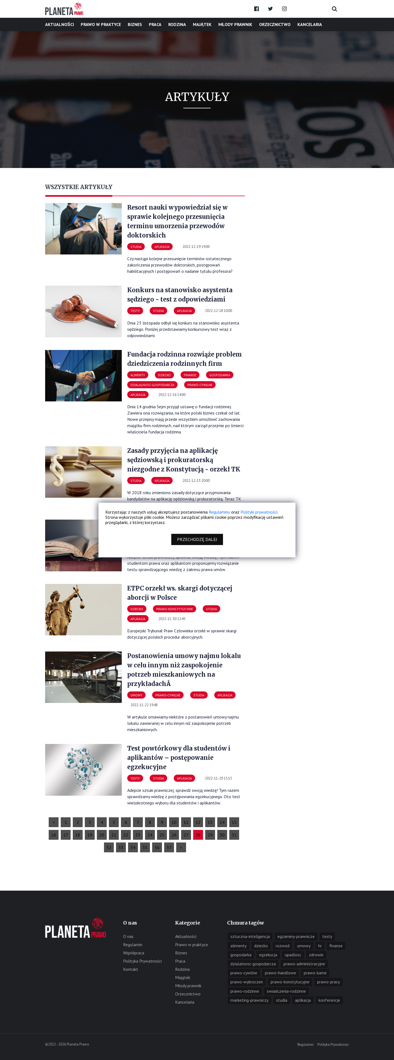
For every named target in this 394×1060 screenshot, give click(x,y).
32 (108, 847)
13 (210, 822)
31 (234, 835)
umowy (304, 945)
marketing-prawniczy (249, 1000)
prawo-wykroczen (246, 981)
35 (145, 847)
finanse (336, 945)
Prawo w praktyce (101, 24)
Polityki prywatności (259, 512)
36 (157, 847)
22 (125, 835)
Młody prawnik (235, 24)
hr (320, 945)
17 (65, 835)
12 (198, 822)
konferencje (329, 1000)
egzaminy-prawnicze (296, 936)
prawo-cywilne (243, 972)
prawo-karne (315, 972)
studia (281, 1000)
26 (174, 835)
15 (234, 822)
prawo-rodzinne (244, 991)
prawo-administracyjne (304, 963)
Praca (155, 24)
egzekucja (268, 954)
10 (174, 822)
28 (198, 835)
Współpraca (133, 952)
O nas (128, 936)
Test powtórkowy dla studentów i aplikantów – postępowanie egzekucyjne (178, 758)
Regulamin (132, 944)
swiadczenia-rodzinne (286, 991)
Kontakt (130, 969)
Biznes (135, 24)
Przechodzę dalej (197, 539)
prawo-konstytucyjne (290, 981)
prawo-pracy (328, 981)
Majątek (202, 24)
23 (137, 835)
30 (222, 835)
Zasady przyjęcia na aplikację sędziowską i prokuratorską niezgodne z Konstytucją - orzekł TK (183, 460)
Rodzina (177, 24)
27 (186, 835)
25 (162, 835)
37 (169, 847)
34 (133, 847)
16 (53, 835)
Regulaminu (219, 512)
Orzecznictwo (275, 24)
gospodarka (240, 954)
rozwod (282, 945)
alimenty (238, 945)
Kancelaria (309, 24)
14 (222, 822)
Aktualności (59, 24)
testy (327, 936)
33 (120, 847)
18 (77, 835)
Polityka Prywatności (142, 960)
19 (89, 835)
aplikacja (303, 1000)
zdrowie (316, 954)
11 (186, 822)
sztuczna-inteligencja (250, 936)
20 (101, 835)
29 (210, 835)
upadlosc (293, 954)
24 (149, 835)
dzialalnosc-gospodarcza (253, 963)
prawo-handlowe (280, 972)
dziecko (261, 945)
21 (113, 835)
